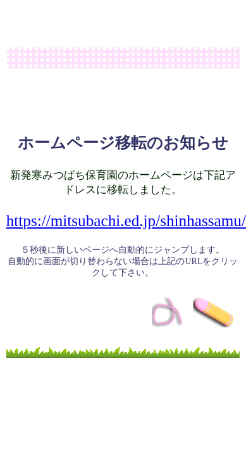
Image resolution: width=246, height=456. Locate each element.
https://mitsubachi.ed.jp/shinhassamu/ (126, 220)
